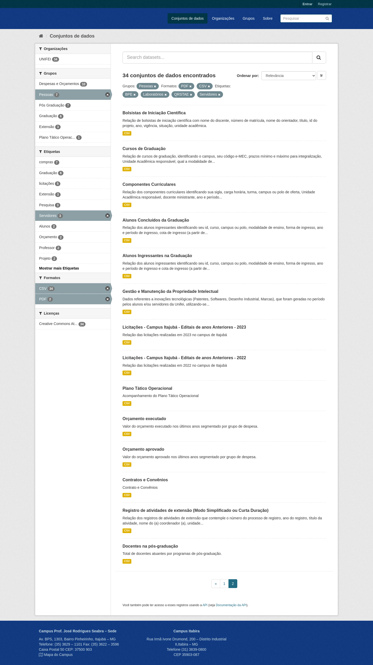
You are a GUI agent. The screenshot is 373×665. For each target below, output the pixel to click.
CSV (127, 133)
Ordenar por (247, 76)
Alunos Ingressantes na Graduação (157, 255)
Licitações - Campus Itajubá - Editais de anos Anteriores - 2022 (184, 358)
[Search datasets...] (217, 57)
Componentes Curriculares (149, 184)
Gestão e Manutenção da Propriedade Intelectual (170, 291)
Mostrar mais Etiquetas (59, 268)
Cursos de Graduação (144, 148)
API (205, 605)
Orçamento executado (144, 418)
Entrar (307, 4)
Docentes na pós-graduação (150, 546)
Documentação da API (231, 605)
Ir (321, 75)
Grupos (249, 18)
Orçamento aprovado (143, 449)
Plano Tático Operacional (147, 388)
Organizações (223, 18)
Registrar (325, 4)
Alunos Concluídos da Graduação (156, 220)
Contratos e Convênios (145, 480)
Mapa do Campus (58, 655)
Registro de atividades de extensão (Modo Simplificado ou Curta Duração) (196, 510)
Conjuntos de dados (187, 18)
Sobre (267, 18)
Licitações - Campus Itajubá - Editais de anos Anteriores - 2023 (184, 327)
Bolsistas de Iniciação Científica (154, 113)
